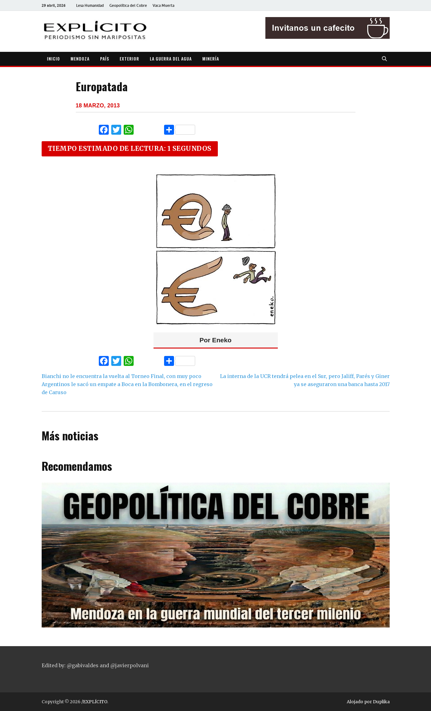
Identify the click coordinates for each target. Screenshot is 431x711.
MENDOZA (80, 58)
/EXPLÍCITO (94, 701)
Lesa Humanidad (90, 5)
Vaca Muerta (163, 5)
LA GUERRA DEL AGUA (171, 58)
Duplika (381, 701)
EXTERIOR (129, 58)
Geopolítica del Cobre (128, 5)
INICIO (53, 58)
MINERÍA (210, 58)
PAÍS (104, 58)
